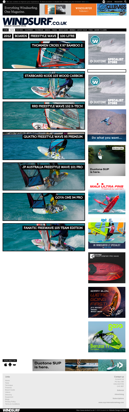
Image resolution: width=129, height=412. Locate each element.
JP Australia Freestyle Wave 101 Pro (52, 167)
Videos (47, 30)
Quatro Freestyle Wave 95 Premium (53, 137)
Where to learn (100, 30)
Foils (91, 30)
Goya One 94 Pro (69, 197)
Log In (109, 2)
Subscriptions (118, 398)
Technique (39, 30)
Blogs (7, 399)
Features (19, 30)
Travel (54, 30)
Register (118, 2)
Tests (12, 30)
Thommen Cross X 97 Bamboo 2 (57, 45)
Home (6, 30)
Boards (21, 36)
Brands (72, 30)
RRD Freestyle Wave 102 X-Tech (57, 106)
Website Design (114, 410)
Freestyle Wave (43, 36)
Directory (8, 395)
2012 (7, 36)
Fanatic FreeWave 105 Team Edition (53, 228)
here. (87, 2)
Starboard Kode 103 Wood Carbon (54, 76)
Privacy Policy (10, 402)
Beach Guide (63, 30)
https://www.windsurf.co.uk (85, 410)
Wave (124, 410)
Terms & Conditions (12, 404)
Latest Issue (82, 30)
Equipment (29, 30)
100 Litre (67, 36)
